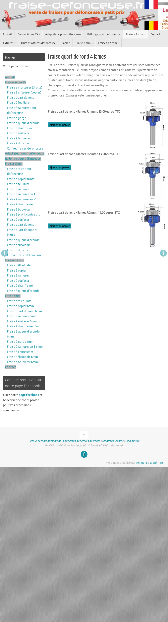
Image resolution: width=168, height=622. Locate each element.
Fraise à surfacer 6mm (22, 321)
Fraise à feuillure (18, 184)
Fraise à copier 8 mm (20, 179)
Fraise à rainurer (18, 189)
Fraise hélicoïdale (18, 245)
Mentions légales (112, 441)
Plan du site (132, 441)
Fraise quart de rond (20, 98)
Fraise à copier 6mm (20, 306)
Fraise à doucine (18, 143)
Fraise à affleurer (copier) (24, 92)
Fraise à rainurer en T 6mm (25, 347)
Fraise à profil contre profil (25, 215)
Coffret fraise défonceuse (24, 255)
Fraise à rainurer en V (21, 199)
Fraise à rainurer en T (21, 194)
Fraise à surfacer (18, 133)
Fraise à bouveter (18, 138)
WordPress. (157, 463)
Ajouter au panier (59, 124)
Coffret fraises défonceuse (25, 149)
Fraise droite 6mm (19, 301)
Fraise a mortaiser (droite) (24, 88)
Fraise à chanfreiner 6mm (24, 326)
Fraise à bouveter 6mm (22, 362)
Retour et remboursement (44, 441)
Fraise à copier (17, 271)
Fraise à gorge (16, 118)
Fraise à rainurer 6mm (21, 316)
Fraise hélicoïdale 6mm (22, 357)
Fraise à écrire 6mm (20, 352)
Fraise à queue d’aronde (23, 123)
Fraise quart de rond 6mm (24, 311)
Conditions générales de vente (81, 441)
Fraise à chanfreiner (20, 128)
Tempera (141, 463)
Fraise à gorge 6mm (20, 342)
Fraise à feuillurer (19, 103)
